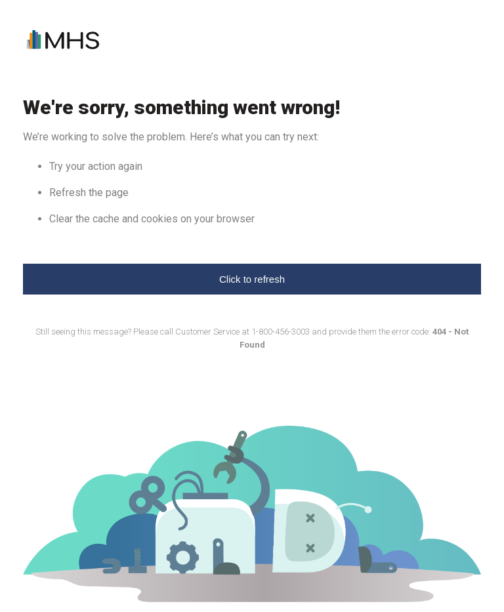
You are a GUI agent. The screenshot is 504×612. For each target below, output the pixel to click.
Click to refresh (252, 279)
